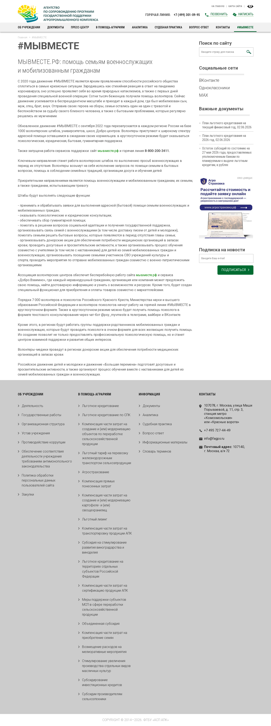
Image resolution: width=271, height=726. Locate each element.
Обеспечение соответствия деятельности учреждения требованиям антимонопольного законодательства (47, 458)
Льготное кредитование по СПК (106, 415)
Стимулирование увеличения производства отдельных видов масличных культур (106, 666)
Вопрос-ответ (199, 27)
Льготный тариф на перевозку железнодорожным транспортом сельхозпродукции (106, 458)
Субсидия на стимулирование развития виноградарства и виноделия (104, 547)
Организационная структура (43, 424)
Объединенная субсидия (100, 624)
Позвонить (219, 14)
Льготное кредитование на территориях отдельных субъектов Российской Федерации (102, 569)
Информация (149, 394)
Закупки (28, 494)
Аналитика (140, 27)
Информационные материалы (165, 442)
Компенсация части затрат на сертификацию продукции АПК (105, 588)
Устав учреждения (36, 433)
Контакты (223, 27)
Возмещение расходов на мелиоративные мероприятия (104, 649)
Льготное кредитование (100, 406)
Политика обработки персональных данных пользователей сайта (38, 480)
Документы (55, 27)
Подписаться (233, 270)
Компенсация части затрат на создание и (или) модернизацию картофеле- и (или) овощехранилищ (106, 502)
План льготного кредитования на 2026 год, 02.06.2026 (224, 138)
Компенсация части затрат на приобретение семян (104, 635)
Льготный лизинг (94, 519)
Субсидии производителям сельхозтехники (102, 696)
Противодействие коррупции (43, 442)
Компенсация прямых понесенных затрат (98, 483)
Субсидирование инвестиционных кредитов (102, 682)
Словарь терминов (157, 451)
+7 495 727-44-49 (217, 430)
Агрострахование (95, 472)
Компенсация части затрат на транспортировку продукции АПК (107, 530)
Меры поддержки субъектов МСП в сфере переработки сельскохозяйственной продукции (104, 607)
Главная (22, 37)
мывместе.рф (108, 151)
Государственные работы (41, 415)
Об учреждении (29, 27)
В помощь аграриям (110, 27)
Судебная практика (168, 27)
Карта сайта (235, 6)
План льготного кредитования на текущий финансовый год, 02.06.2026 (227, 125)
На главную (217, 6)
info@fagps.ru (214, 439)
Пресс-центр (80, 27)
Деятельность (32, 406)
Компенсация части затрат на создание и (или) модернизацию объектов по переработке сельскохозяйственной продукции (106, 434)
